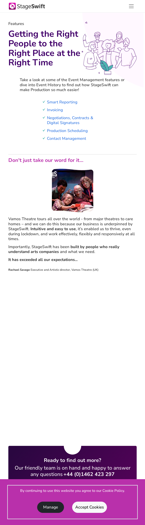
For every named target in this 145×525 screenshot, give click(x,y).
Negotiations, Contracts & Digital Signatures (70, 120)
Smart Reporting (62, 102)
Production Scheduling (67, 130)
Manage (50, 507)
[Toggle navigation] (131, 6)
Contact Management (66, 138)
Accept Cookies (89, 507)
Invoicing (55, 110)
